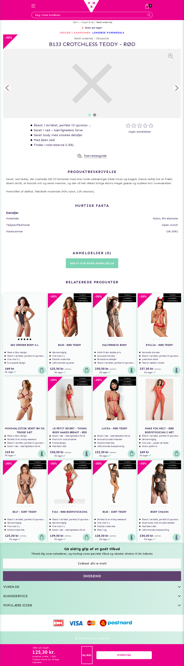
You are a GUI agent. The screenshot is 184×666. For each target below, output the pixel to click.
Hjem (76, 22)
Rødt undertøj (104, 22)
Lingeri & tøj (87, 22)
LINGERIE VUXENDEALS (108, 32)
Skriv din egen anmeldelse (92, 263)
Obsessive (102, 38)
